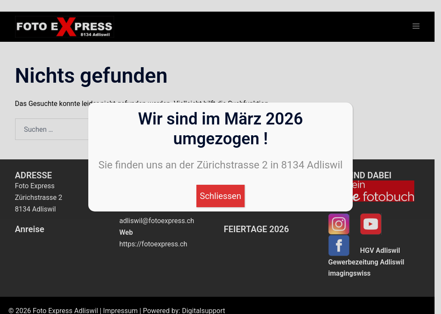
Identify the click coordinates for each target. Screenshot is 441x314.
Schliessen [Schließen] (220, 196)
